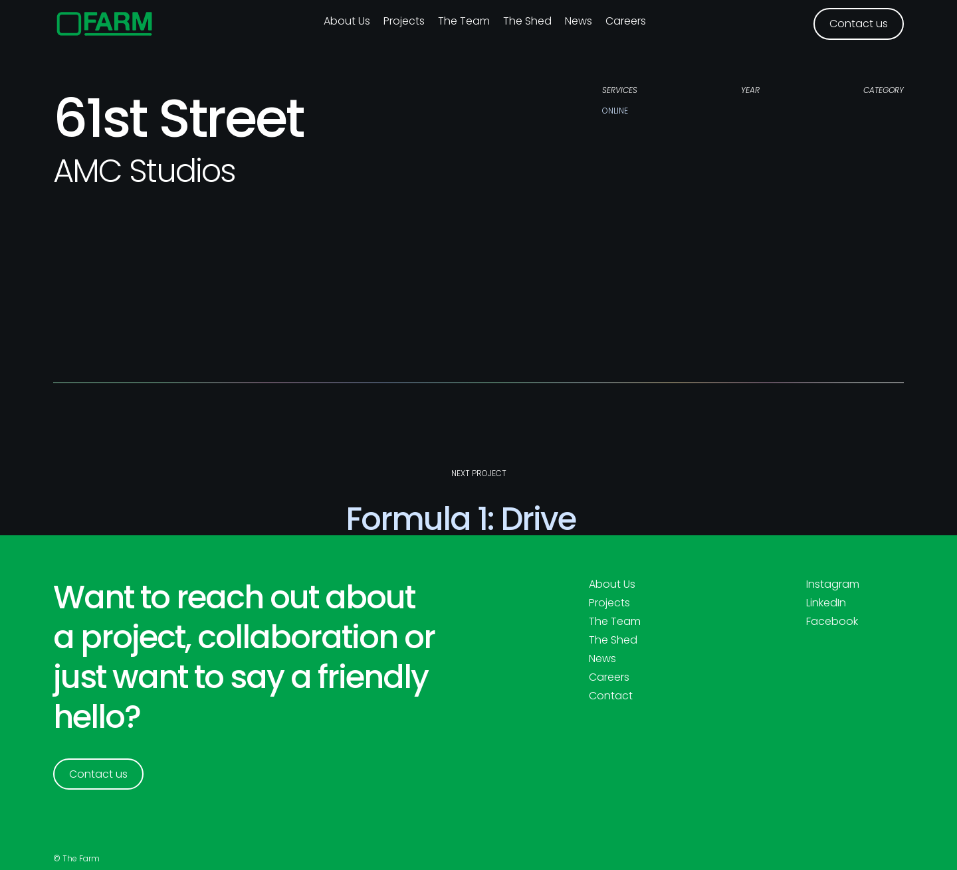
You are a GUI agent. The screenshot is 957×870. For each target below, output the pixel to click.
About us (347, 21)
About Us (612, 584)
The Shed (527, 21)
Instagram (832, 584)
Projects (404, 21)
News (578, 21)
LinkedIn (826, 603)
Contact (611, 696)
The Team (464, 21)
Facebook (832, 621)
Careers (625, 21)
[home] (104, 24)
